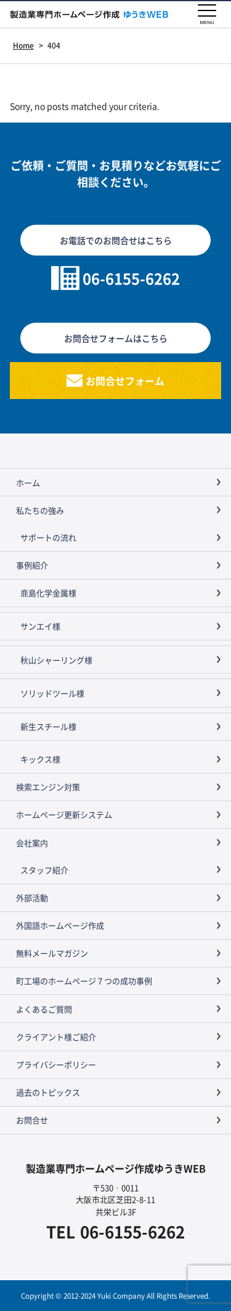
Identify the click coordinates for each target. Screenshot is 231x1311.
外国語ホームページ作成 (60, 925)
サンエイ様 (40, 626)
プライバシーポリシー (56, 1064)
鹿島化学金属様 (48, 593)
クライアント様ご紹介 (56, 1037)
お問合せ (32, 1120)
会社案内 (32, 843)
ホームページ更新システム (64, 814)
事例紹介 (32, 565)
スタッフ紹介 (44, 870)
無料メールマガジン (52, 953)
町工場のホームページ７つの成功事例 (84, 980)
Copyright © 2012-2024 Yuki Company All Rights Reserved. (115, 1295)
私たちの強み (40, 510)
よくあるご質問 (44, 1009)
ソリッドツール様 (52, 693)
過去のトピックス (48, 1092)
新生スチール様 (48, 726)
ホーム (28, 482)
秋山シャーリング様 (56, 660)
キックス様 (40, 759)
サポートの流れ (48, 537)
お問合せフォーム (125, 380)
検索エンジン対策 (48, 787)
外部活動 (32, 897)
